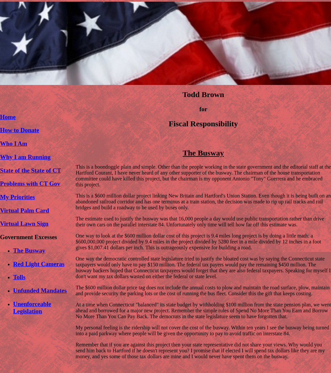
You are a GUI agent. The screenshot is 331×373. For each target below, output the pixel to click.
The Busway (29, 250)
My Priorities (17, 197)
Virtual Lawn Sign (24, 223)
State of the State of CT (30, 170)
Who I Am (13, 143)
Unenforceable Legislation (32, 307)
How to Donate (19, 130)
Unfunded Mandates (40, 290)
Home (8, 117)
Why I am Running (25, 157)
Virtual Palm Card (24, 210)
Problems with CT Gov (30, 183)
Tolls (19, 277)
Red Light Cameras (38, 263)
